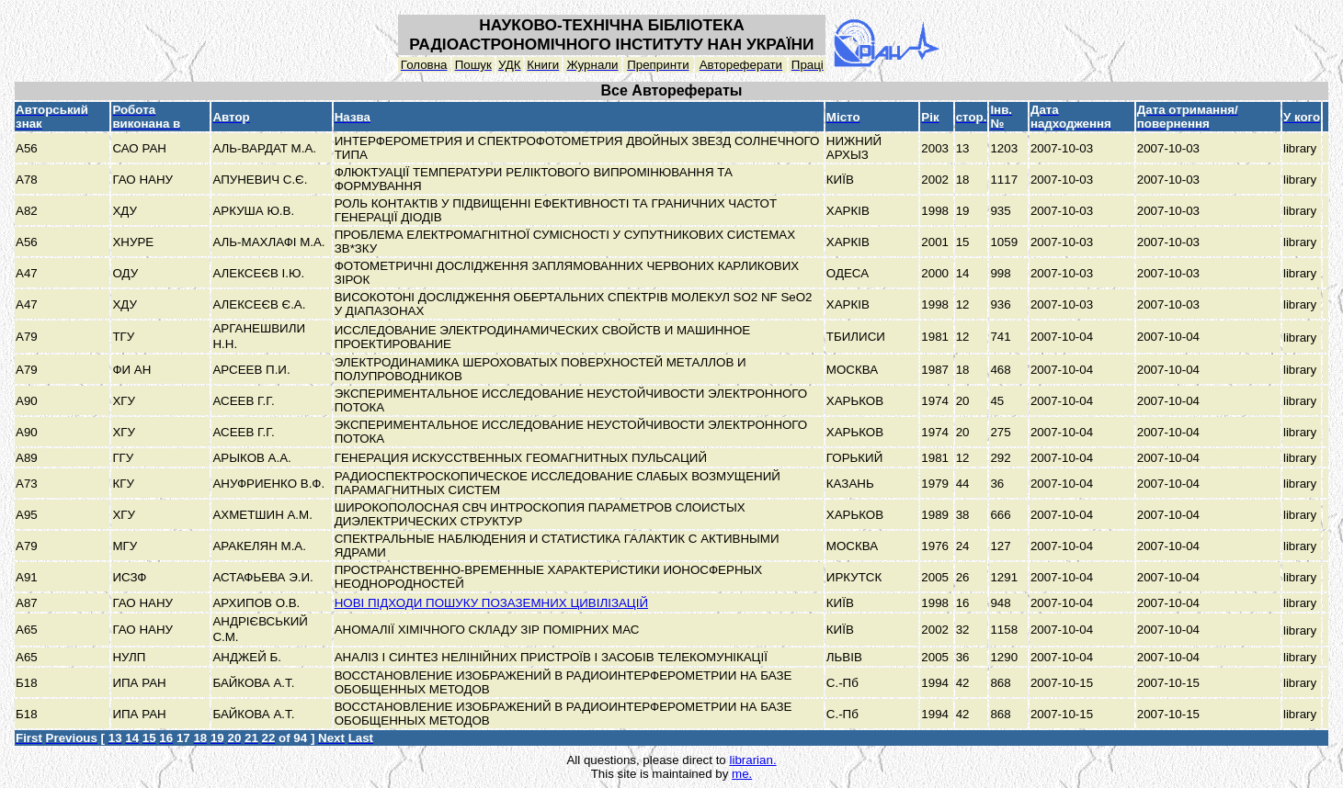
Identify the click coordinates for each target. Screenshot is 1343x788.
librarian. (752, 760)
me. (742, 774)
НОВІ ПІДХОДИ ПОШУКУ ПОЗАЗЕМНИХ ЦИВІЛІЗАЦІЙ (491, 603)
